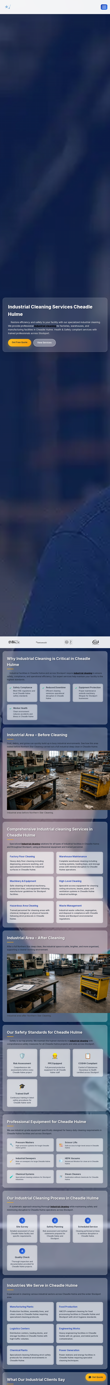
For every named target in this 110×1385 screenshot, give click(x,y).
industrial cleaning (45, 326)
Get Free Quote (19, 342)
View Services (44, 342)
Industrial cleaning (30, 844)
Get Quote (96, 1377)
